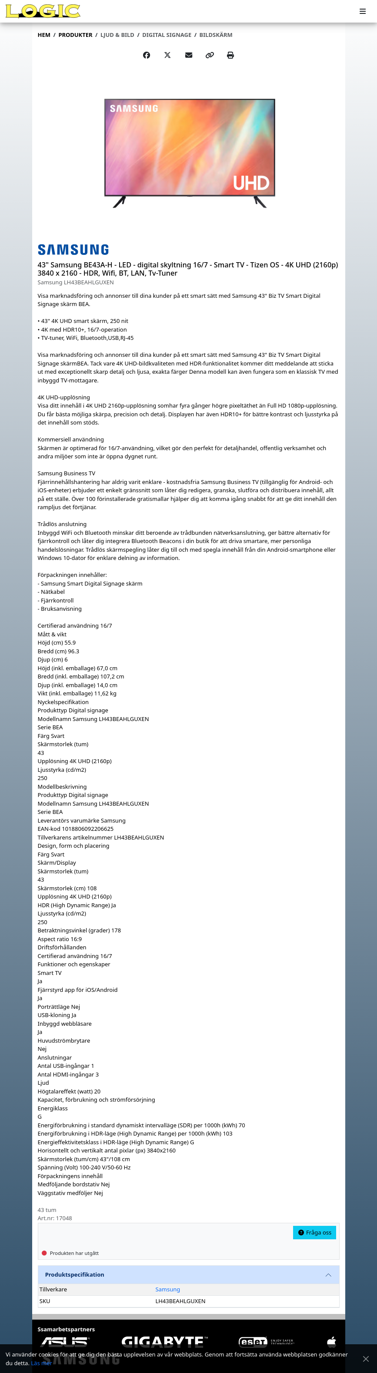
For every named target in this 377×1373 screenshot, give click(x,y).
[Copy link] (209, 55)
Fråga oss (314, 1232)
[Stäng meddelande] (366, 1358)
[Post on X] (167, 55)
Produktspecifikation (74, 1274)
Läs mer (41, 1363)
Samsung (167, 1289)
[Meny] (362, 11)
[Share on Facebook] (146, 55)
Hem (44, 35)
